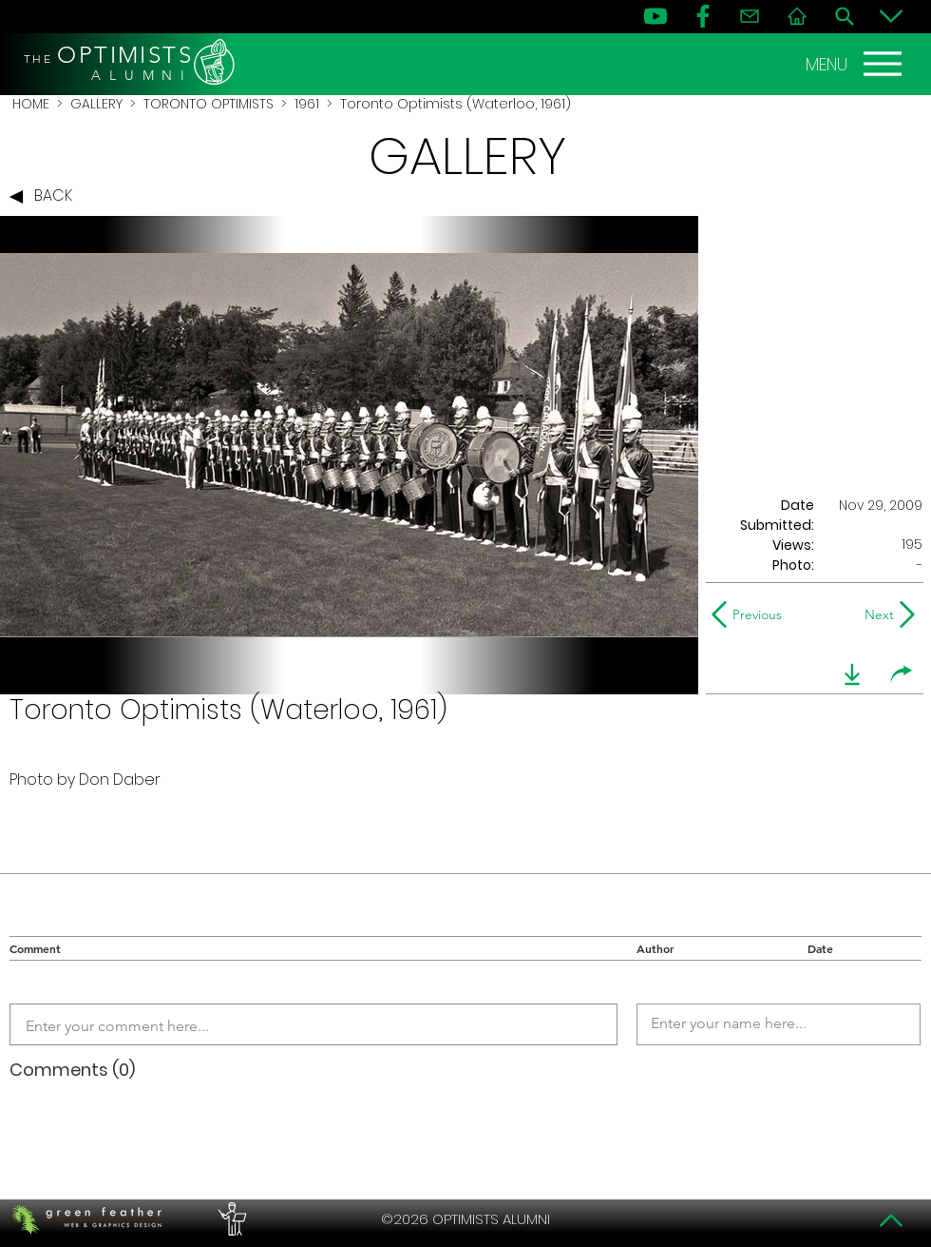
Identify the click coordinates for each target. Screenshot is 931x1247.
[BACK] (46, 197)
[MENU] (856, 64)
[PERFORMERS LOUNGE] (230, 1219)
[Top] (891, 1220)
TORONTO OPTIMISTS (208, 103)
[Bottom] (891, 16)
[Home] (797, 16)
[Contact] (749, 16)
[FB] (703, 16)
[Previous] (751, 614)
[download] (852, 674)
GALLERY (96, 103)
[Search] (844, 16)
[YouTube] (655, 16)
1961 (306, 103)
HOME (30, 103)
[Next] (875, 614)
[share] (902, 674)
